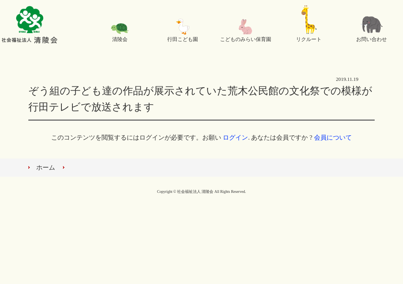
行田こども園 (182, 39)
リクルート (309, 39)
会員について (333, 137)
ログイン (235, 137)
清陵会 (120, 39)
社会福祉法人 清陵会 (29, 25)
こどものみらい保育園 (245, 39)
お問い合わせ (371, 39)
